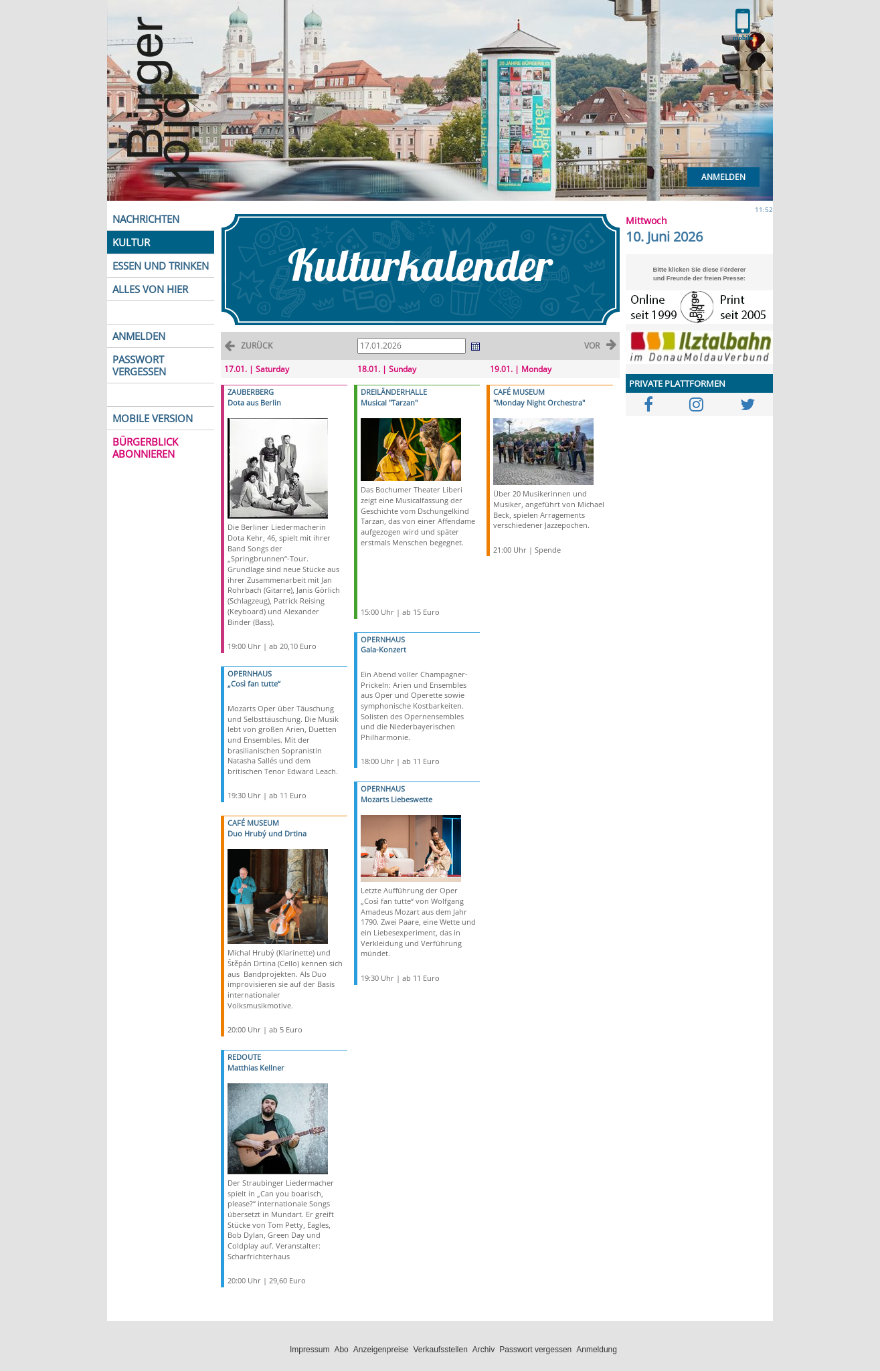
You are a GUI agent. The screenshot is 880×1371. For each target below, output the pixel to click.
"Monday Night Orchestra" (539, 402)
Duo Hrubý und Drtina (267, 833)
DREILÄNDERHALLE (394, 392)
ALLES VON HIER (150, 289)
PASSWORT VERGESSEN (139, 365)
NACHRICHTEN (145, 218)
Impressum (309, 1349)
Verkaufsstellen (440, 1349)
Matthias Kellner (256, 1068)
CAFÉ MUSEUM (253, 823)
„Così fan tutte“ (254, 683)
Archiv (483, 1349)
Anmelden (723, 177)
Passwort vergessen (535, 1349)
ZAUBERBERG (251, 392)
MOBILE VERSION (152, 418)
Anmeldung (596, 1349)
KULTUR (131, 242)
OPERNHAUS (250, 673)
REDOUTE (244, 1057)
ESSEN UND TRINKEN (160, 265)
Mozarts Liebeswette (396, 799)
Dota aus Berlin (254, 402)
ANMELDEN (138, 336)
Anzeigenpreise (381, 1349)
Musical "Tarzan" (389, 402)
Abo (341, 1349)
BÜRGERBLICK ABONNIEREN (145, 447)
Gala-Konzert (383, 649)
